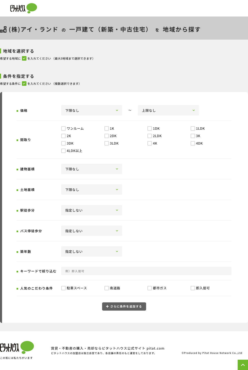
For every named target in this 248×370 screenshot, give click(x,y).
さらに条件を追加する (124, 306)
